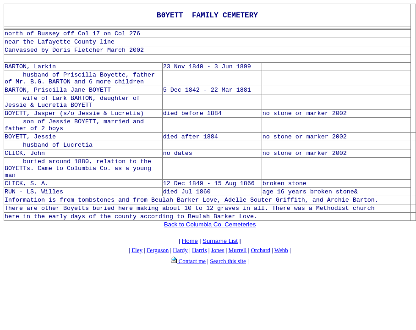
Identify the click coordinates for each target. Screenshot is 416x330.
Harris (199, 250)
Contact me (191, 261)
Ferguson (158, 250)
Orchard (260, 250)
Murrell (238, 250)
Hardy (180, 250)
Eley (136, 250)
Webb (281, 250)
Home (190, 240)
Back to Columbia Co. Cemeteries (210, 224)
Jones (217, 250)
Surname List (220, 240)
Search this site (228, 261)
